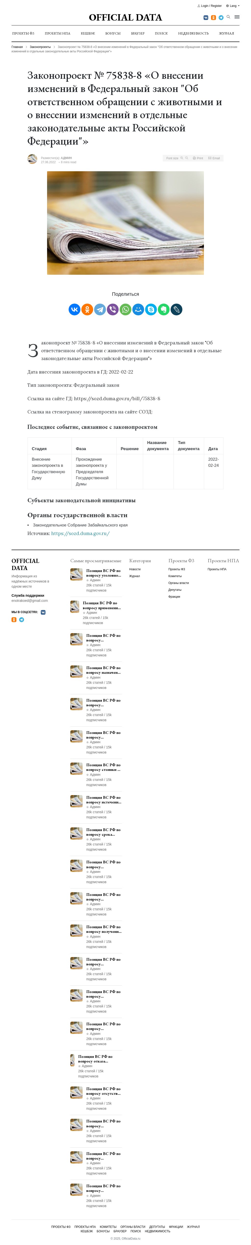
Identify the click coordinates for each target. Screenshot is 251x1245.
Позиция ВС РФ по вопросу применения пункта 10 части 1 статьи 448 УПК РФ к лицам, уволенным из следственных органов (103, 1026)
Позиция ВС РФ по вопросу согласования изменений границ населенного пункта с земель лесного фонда (104, 961)
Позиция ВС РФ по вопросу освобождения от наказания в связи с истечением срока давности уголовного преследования (103, 1188)
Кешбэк (88, 33)
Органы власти (178, 583)
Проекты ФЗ (23, 33)
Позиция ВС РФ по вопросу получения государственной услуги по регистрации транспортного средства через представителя (103, 929)
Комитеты (175, 576)
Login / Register (210, 6)
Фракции (174, 596)
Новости (134, 569)
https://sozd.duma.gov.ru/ (80, 533)
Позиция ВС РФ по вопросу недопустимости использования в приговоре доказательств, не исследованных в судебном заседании (103, 1123)
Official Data (125, 17)
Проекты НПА (57, 33)
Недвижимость (193, 33)
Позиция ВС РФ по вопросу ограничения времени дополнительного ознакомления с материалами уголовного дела (103, 1156)
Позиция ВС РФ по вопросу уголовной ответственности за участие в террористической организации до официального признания (103, 573)
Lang (231, 6)
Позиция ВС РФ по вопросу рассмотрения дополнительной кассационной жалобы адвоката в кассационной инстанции (103, 994)
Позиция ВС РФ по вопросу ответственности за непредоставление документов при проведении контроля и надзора (104, 735)
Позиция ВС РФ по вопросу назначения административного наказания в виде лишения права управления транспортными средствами (104, 670)
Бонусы (113, 33)
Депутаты (174, 590)
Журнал (226, 33)
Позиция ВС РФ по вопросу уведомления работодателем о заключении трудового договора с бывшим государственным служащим (103, 702)
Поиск (161, 33)
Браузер (137, 33)
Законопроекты (40, 47)
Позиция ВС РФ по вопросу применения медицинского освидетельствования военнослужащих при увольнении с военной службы (102, 605)
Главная (17, 47)
